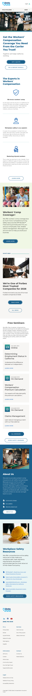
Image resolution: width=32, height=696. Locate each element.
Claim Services (19, 629)
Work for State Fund (10, 507)
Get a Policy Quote (20, 632)
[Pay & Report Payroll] (16, 67)
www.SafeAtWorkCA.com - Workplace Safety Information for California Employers (15, 584)
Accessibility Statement (8, 683)
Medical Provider (7, 638)
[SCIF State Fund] (6, 4)
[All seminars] (16, 434)
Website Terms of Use (8, 677)
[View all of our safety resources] (15, 596)
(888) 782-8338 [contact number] (8, 621)
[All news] (15, 310)
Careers (4, 656)
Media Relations (20, 656)
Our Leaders (7, 504)
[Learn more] (10, 241)
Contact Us (19, 653)
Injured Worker (6, 635)
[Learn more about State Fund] (16, 178)
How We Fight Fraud (8, 665)
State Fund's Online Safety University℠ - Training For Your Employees (15, 578)
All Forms (5, 653)
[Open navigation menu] (27, 10)
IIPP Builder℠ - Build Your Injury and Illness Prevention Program (14, 573)
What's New (6, 659)
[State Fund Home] (16, 610)
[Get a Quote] (16, 62)
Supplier (5, 644)
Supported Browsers (8, 668)
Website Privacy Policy (8, 680)
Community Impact (10, 500)
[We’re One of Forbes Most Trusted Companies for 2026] (15, 302)
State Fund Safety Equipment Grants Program (14, 590)
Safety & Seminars (20, 635)
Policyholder (6, 629)
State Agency (6, 641)
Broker (4, 632)
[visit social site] (4, 619)
